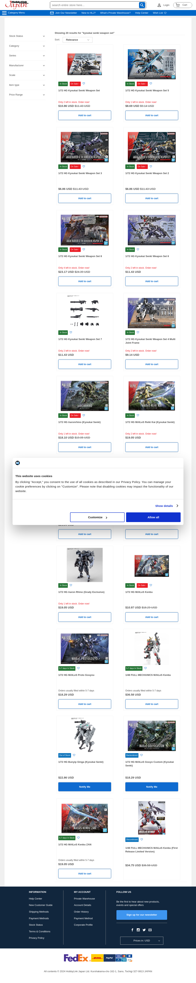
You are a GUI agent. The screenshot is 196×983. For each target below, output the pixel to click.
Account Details (82, 905)
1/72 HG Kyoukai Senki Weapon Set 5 (147, 90)
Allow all (153, 517)
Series (12, 55)
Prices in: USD (142, 940)
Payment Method (83, 918)
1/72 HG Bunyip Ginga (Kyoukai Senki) (81, 762)
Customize (97, 517)
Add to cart (84, 115)
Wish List (160, 12)
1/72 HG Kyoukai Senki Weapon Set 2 (147, 173)
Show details (164, 505)
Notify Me (84, 786)
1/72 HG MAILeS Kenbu (139, 592)
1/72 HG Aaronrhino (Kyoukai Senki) (79, 422)
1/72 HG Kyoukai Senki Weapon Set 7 (80, 339)
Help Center (141, 12)
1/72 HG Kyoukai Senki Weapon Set (79, 90)
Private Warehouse (84, 898)
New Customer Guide (40, 905)
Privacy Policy (36, 937)
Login (166, 5)
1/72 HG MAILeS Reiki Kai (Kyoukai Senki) (150, 422)
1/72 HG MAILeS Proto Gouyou (76, 675)
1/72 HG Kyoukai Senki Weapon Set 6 (147, 256)
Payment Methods (39, 918)
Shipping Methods (39, 911)
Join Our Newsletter (66, 12)
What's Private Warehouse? (115, 12)
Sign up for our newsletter (141, 914)
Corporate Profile (83, 924)
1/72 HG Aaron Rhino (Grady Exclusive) (81, 592)
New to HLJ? (88, 12)
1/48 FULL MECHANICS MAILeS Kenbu (148, 675)
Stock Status (36, 924)
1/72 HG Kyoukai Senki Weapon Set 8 (80, 256)
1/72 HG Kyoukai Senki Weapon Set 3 (80, 173)
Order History (81, 911)
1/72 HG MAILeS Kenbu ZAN (74, 844)
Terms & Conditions (39, 931)
